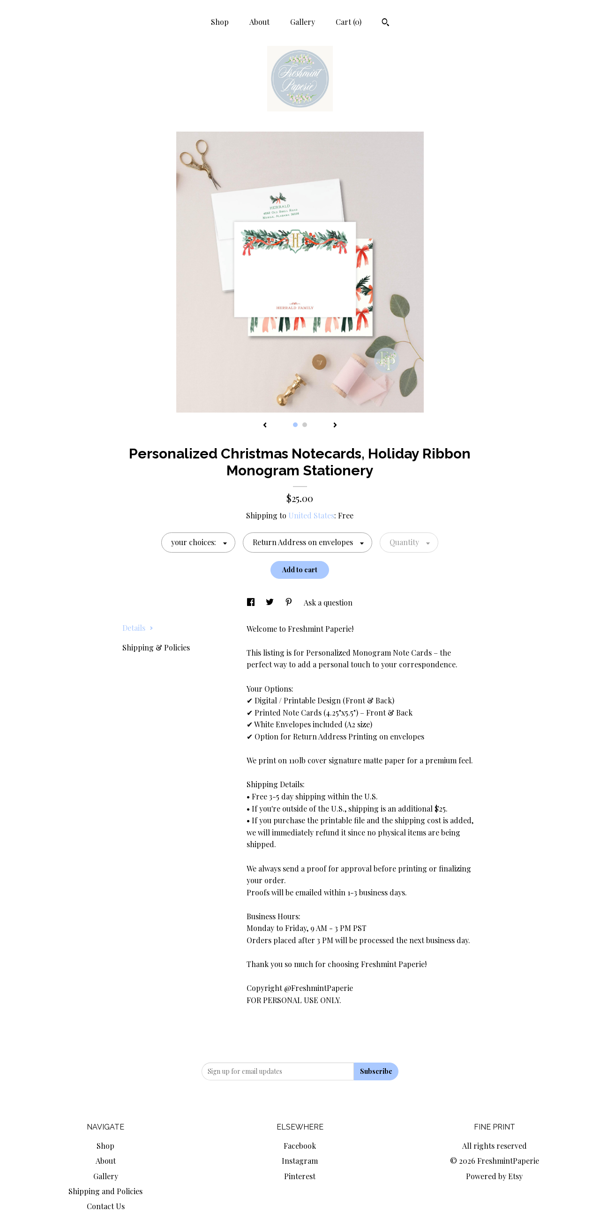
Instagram (300, 1161)
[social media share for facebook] (251, 602)
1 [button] (295, 424)
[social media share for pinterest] (289, 602)
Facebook (300, 1146)
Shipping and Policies (105, 1191)
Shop (220, 22)
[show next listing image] (335, 425)
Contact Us (106, 1206)
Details (137, 628)
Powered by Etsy (494, 1176)
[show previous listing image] (264, 425)
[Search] (385, 23)
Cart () (348, 22)
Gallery (302, 22)
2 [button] (304, 424)
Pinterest (299, 1176)
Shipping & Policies (156, 647)
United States (311, 515)
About (259, 22)
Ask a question (328, 602)
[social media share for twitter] (271, 602)
